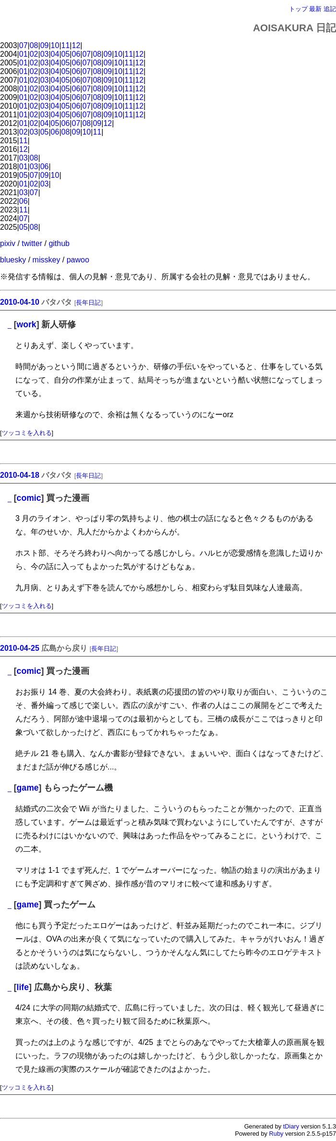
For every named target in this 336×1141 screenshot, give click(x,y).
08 (34, 45)
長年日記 (88, 302)
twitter (32, 243)
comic (29, 498)
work (26, 324)
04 (55, 54)
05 (65, 54)
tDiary (291, 1126)
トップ (298, 8)
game (28, 788)
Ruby (276, 1133)
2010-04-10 (19, 302)
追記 (330, 8)
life (23, 987)
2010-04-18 (19, 475)
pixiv (7, 243)
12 (76, 45)
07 (23, 45)
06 (76, 54)
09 (44, 45)
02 (34, 54)
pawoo (78, 260)
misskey (46, 260)
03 (44, 54)
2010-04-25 (19, 648)
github (59, 243)
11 (65, 45)
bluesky (13, 260)
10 (55, 45)
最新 (315, 8)
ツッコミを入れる (27, 432)
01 (23, 54)
